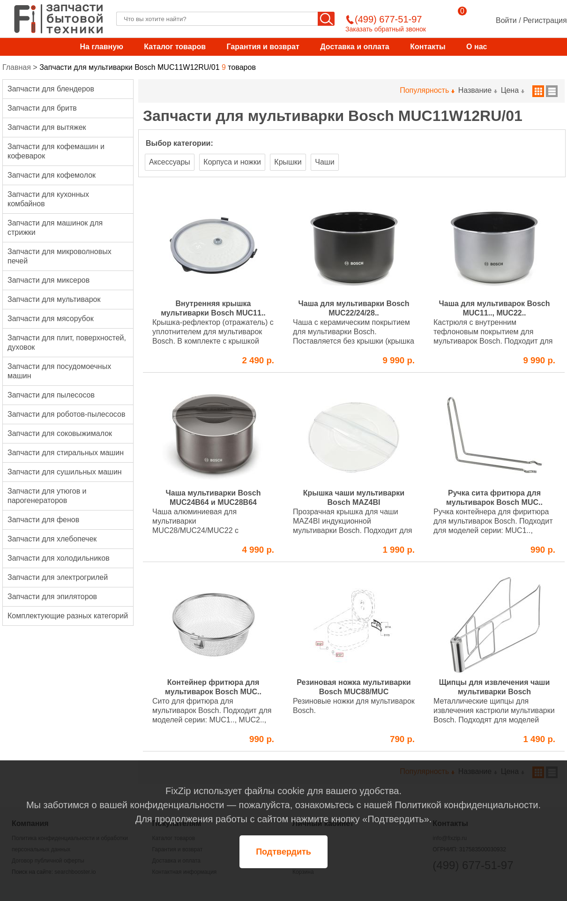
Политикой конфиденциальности (466, 805)
